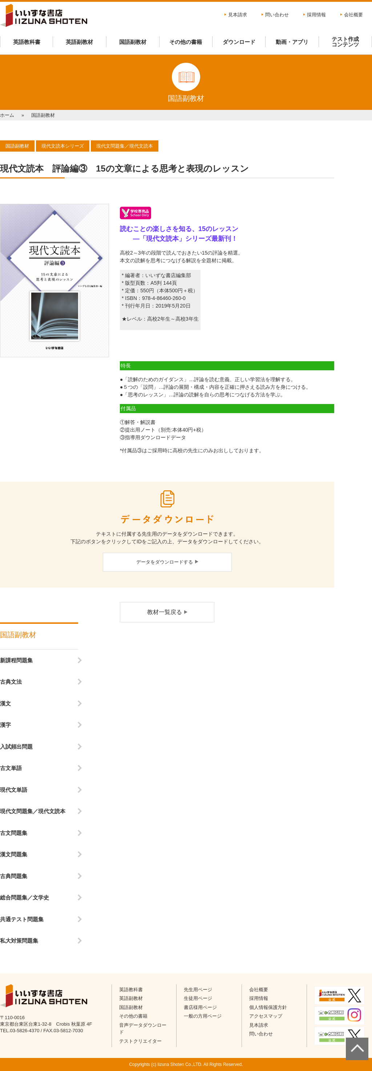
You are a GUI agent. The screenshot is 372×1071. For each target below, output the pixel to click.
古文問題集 (13, 833)
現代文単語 (13, 790)
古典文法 (11, 682)
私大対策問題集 (19, 941)
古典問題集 (13, 876)
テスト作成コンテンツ (345, 41)
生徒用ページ (198, 998)
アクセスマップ (265, 1016)
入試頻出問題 (16, 746)
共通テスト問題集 (22, 919)
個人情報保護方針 (268, 1007)
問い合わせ (277, 14)
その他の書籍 (185, 42)
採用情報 (316, 14)
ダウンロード (239, 42)
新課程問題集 (16, 660)
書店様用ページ (200, 1007)
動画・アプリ (292, 42)
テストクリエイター (140, 1041)
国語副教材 (132, 42)
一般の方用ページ (203, 1016)
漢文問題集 (13, 854)
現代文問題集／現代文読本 (32, 811)
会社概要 (353, 14)
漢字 (5, 725)
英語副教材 (79, 42)
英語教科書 (26, 42)
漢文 (5, 703)
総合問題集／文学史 (24, 897)
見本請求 (237, 14)
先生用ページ (198, 989)
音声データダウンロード (142, 1028)
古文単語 (11, 768)
